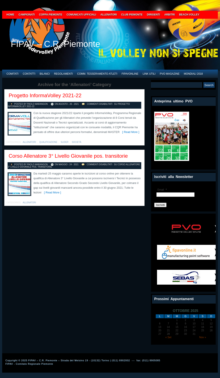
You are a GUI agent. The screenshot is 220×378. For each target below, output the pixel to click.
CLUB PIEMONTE (132, 14)
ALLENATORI (109, 14)
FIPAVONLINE (130, 73)
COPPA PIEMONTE (50, 14)
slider (64, 142)
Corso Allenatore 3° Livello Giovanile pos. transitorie (68, 156)
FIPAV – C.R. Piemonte (55, 44)
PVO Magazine (169, 73)
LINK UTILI (149, 73)
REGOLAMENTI (63, 73)
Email (162, 189)
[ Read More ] (130, 132)
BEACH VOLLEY (189, 14)
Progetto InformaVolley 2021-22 (45, 95)
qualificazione (48, 142)
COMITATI (12, 73)
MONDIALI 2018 (193, 73)
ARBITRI (169, 14)
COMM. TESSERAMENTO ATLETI (97, 73)
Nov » (202, 337)
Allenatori (29, 142)
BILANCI (45, 73)
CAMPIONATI (27, 14)
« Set (168, 337)
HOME (10, 14)
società (76, 142)
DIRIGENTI (153, 14)
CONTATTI (29, 73)
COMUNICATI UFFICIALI (81, 14)
